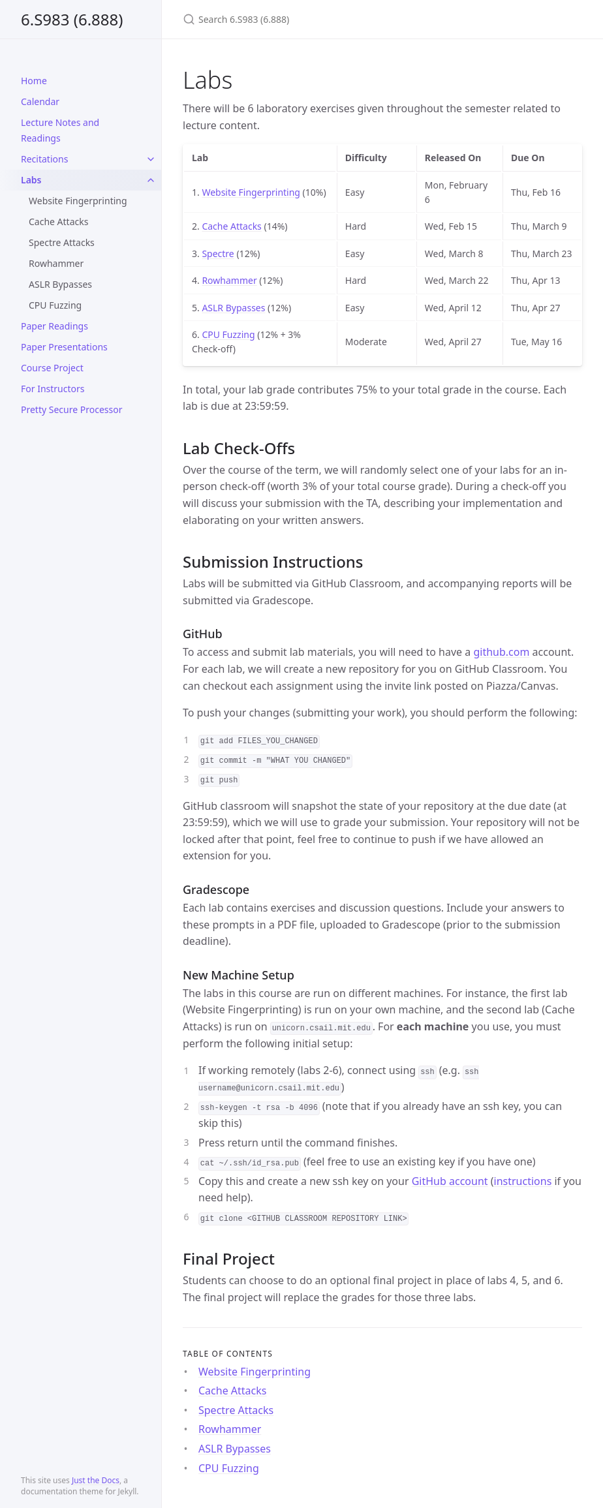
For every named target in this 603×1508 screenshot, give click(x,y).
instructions (523, 1181)
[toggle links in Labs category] (150, 180)
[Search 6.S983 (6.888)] (337, 19)
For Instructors (52, 388)
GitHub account (450, 1181)
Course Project (52, 368)
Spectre (218, 253)
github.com (501, 652)
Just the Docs (95, 1480)
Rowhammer (56, 263)
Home (34, 80)
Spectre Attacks (62, 242)
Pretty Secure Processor (71, 409)
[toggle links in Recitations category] (150, 159)
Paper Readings (54, 326)
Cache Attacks (58, 221)
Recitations (44, 159)
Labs (31, 180)
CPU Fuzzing (55, 305)
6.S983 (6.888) (72, 19)
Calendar (40, 101)
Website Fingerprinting (78, 200)
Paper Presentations (64, 347)
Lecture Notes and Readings (60, 130)
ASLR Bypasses (60, 284)
